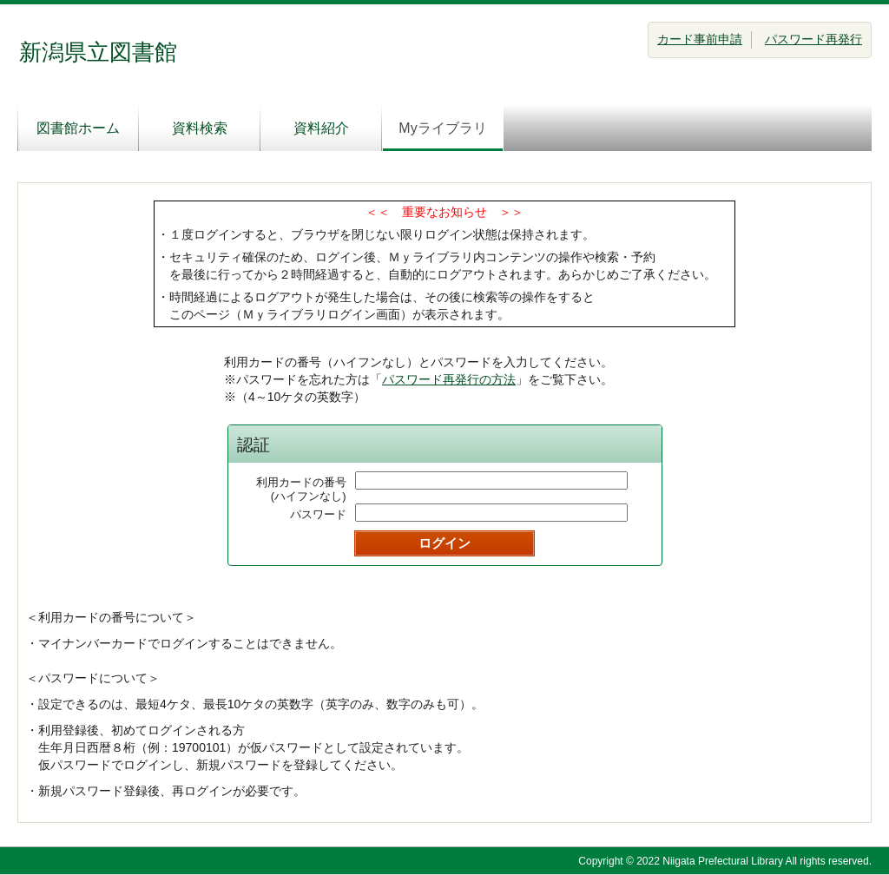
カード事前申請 (699, 39)
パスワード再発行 (813, 39)
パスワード (318, 514)
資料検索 (199, 128)
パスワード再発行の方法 (449, 379)
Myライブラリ (442, 128)
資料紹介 (321, 128)
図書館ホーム (78, 128)
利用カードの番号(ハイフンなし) (301, 489)
